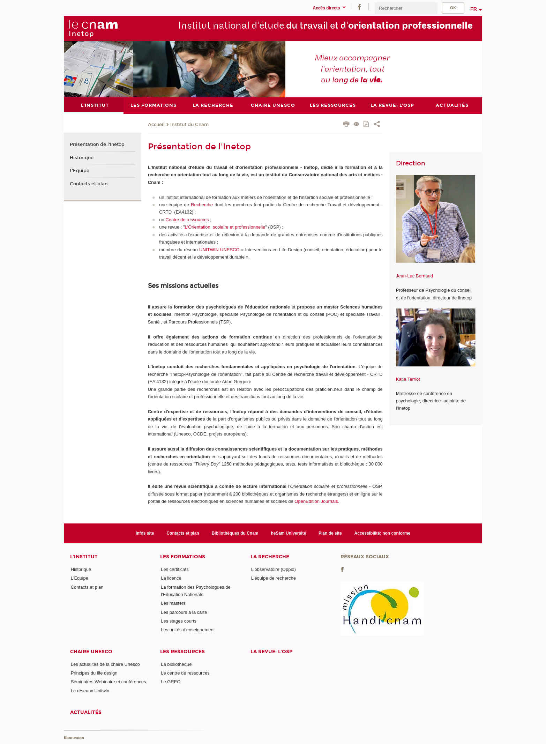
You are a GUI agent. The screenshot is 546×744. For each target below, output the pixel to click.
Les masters (173, 603)
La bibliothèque (176, 664)
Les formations (182, 557)
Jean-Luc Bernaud (414, 275)
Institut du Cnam (189, 124)
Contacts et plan (88, 184)
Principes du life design (94, 673)
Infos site (145, 532)
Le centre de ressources (185, 673)
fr (473, 9)
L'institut (84, 557)
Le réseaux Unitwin (90, 690)
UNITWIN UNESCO (219, 249)
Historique (82, 157)
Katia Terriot (408, 378)
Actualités (86, 712)
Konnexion (74, 738)
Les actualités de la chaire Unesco (105, 664)
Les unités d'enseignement (188, 629)
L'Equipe (79, 170)
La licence (171, 578)
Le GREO (170, 681)
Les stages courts (178, 621)
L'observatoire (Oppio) (273, 569)
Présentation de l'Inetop (97, 144)
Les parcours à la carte (184, 612)
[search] (406, 8)
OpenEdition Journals (316, 501)
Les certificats (174, 569)
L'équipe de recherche (273, 578)
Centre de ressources (187, 219)
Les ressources (182, 651)
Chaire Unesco (91, 651)
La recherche (269, 557)
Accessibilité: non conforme (382, 532)
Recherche (202, 204)
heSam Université (288, 532)
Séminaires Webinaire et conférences (108, 681)
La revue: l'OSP (271, 651)
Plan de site (330, 532)
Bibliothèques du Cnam (235, 532)
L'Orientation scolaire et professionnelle (225, 227)
